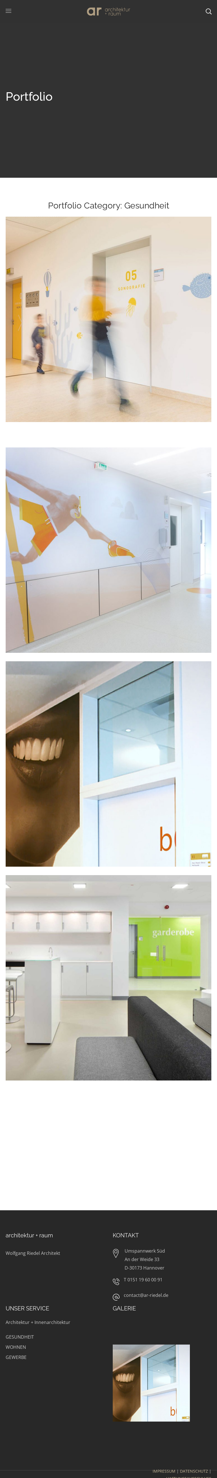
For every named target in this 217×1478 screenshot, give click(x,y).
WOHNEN (16, 1347)
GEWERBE (16, 1357)
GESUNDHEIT (20, 1337)
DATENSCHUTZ (194, 1471)
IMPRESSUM (164, 1471)
